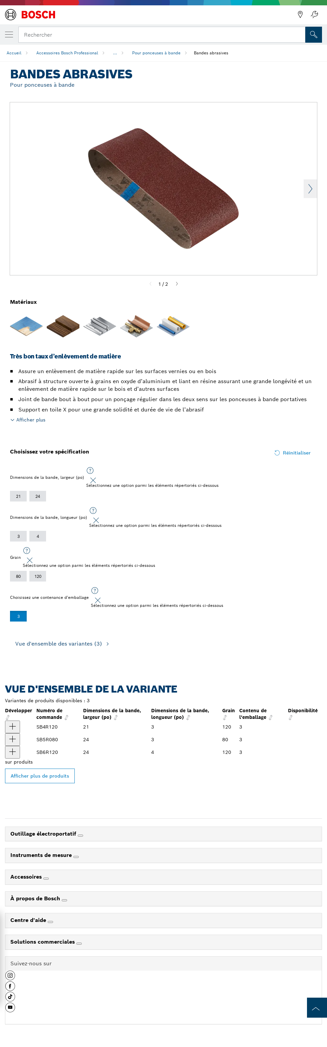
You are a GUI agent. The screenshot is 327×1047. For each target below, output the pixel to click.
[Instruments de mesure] (76, 857)
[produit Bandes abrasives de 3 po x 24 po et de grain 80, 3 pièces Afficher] (12, 739)
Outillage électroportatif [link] (44, 833)
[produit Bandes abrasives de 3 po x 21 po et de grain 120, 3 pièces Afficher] (12, 727)
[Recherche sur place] (313, 35)
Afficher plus (30, 420)
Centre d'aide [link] (29, 920)
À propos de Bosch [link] (36, 898)
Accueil (14, 52)
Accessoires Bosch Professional (67, 52)
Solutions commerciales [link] (43, 941)
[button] (10, 978)
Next (310, 188)
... (115, 52)
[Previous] (150, 284)
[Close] (93, 480)
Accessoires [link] (26, 876)
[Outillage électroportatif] (80, 836)
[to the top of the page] (317, 1008)
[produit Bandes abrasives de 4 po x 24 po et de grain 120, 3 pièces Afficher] (12, 752)
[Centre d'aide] (50, 922)
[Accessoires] (46, 879)
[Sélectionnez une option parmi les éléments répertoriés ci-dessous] (90, 471)
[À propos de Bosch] (64, 900)
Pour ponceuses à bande (156, 52)
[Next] (177, 284)
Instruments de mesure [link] (41, 855)
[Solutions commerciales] (79, 944)
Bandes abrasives (211, 52)
